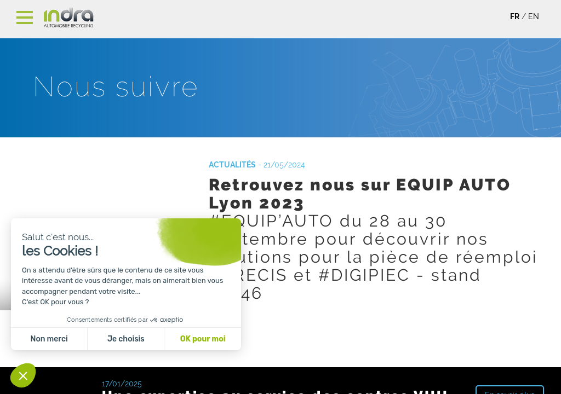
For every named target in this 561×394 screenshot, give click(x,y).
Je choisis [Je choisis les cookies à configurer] (126, 339)
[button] (23, 375)
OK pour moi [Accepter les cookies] (203, 339)
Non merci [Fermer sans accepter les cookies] (48, 339)
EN (533, 16)
